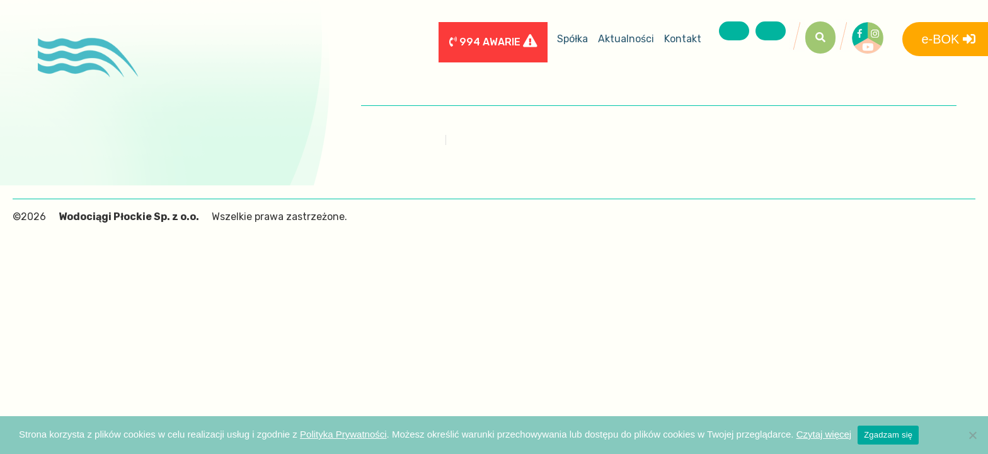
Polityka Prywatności (343, 434)
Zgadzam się (888, 434)
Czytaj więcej (824, 434)
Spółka (572, 39)
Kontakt (682, 39)
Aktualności (626, 39)
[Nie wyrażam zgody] (972, 435)
